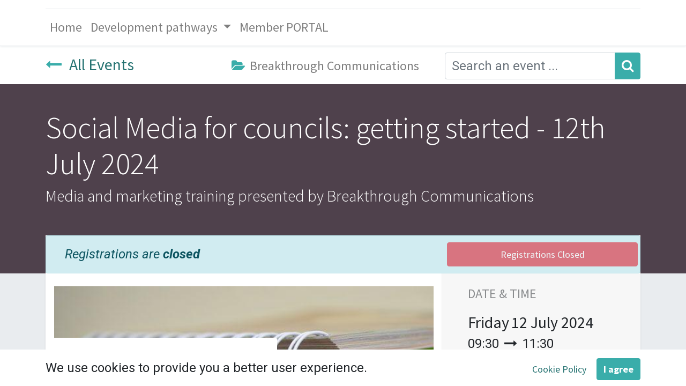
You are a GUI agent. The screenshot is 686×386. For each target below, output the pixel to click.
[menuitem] (66, 27)
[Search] (627, 66)
